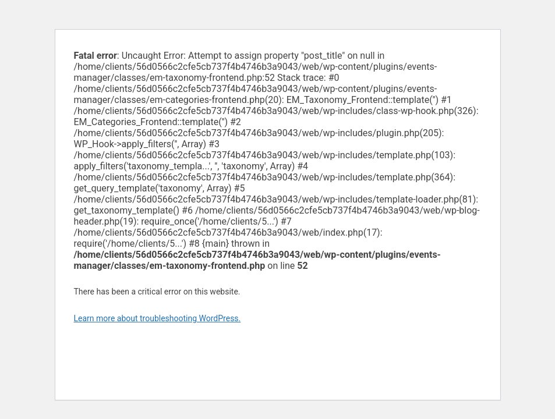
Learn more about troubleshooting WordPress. (157, 318)
